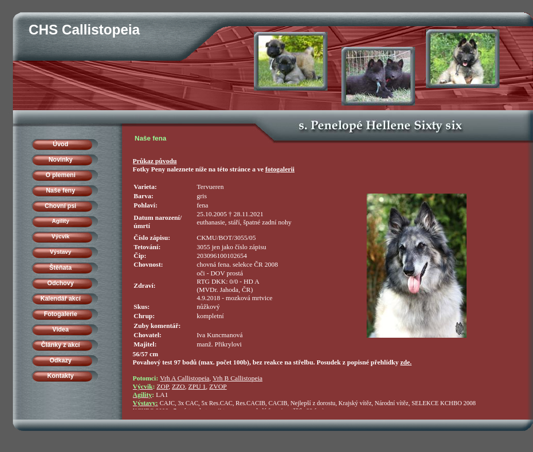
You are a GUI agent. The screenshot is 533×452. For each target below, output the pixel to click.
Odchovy (60, 283)
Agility (61, 221)
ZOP (162, 386)
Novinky (60, 159)
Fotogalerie (60, 314)
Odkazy (60, 360)
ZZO (178, 386)
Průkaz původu (155, 161)
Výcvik (60, 236)
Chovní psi (60, 206)
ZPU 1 (197, 386)
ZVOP (218, 386)
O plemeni (60, 175)
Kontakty (60, 375)
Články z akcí (60, 345)
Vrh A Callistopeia (185, 378)
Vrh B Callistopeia (238, 378)
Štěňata (60, 267)
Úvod (60, 144)
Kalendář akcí (60, 298)
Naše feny (60, 190)
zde (405, 362)
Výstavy (61, 252)
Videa (61, 329)
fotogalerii (280, 169)
